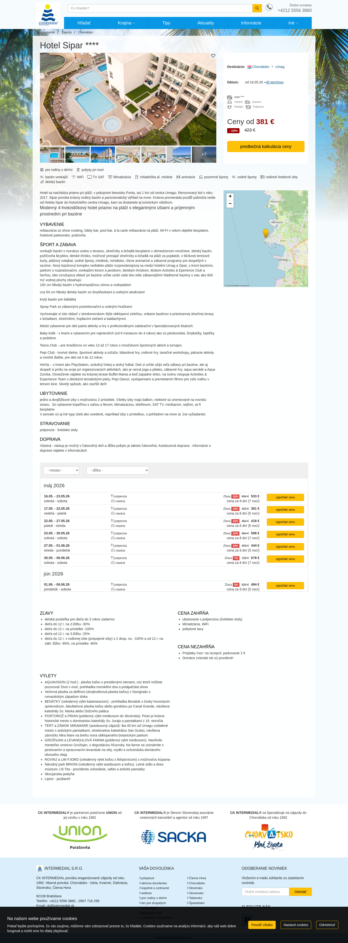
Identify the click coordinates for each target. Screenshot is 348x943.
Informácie (251, 23)
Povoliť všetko (262, 925)
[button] (265, 233)
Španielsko (197, 903)
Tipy (166, 23)
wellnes (146, 893)
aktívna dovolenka (154, 883)
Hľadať (84, 23)
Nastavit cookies (296, 925)
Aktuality (205, 23)
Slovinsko (196, 888)
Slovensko (196, 893)
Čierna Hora (197, 878)
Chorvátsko (258, 67)
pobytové (147, 878)
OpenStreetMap (233, 286)
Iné (291, 23)
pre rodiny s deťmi (154, 898)
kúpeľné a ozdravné (155, 888)
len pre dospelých (153, 903)
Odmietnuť (327, 925)
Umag (280, 67)
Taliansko (195, 898)
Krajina (124, 23)
